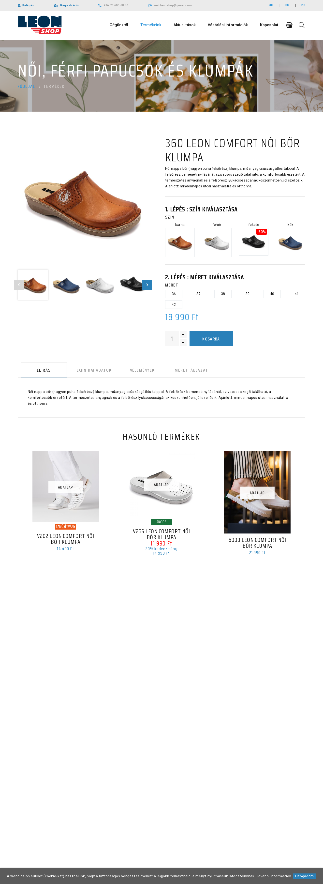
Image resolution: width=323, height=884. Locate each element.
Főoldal (26, 86)
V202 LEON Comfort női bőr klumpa (65, 541)
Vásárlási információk (228, 25)
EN (287, 5)
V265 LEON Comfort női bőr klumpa (161, 536)
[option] (83, 201)
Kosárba (211, 339)
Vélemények (135, 371)
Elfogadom (304, 876)
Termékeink (150, 25)
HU (271, 5)
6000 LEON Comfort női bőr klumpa (257, 545)
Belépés (28, 5)
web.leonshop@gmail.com (173, 5)
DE (303, 5)
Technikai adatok (88, 371)
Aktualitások (185, 25)
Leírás (41, 371)
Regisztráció (69, 5)
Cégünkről (119, 25)
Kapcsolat (269, 25)
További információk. (274, 876)
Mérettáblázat (181, 371)
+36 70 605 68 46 (116, 5)
